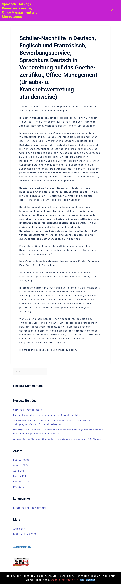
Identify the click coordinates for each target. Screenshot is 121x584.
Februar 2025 (21, 460)
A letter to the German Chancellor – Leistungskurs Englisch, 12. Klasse (57, 439)
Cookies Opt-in (22, 547)
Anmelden (19, 528)
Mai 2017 (19, 486)
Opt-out (90, 580)
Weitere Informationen (64, 580)
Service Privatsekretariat (28, 409)
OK (82, 580)
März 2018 (19, 476)
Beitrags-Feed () (25, 534)
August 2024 (21, 465)
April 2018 (19, 470)
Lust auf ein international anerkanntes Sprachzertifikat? (47, 415)
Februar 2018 (21, 481)
